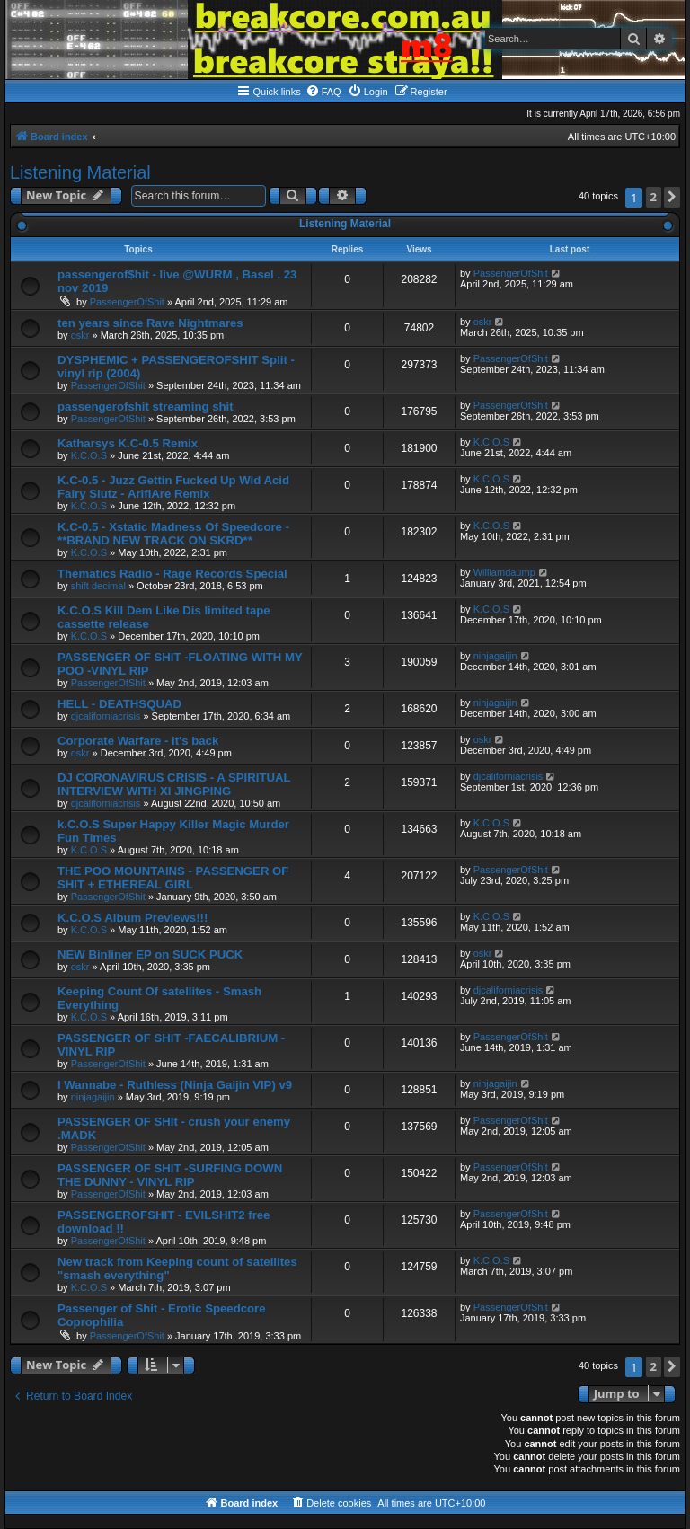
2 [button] (653, 197)
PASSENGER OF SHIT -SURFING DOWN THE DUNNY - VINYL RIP (170, 1175)
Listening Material (80, 172)
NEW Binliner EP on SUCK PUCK (150, 954)
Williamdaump (504, 572)
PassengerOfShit (127, 301)
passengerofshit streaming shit (146, 406)
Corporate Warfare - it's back (138, 740)
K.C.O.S (89, 455)
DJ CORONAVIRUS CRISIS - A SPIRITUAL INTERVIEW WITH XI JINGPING (174, 784)
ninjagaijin (495, 655)
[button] (672, 197)
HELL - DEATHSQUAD (119, 704)
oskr (80, 335)
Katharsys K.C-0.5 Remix (128, 443)
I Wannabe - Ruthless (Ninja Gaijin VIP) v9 (175, 1085)
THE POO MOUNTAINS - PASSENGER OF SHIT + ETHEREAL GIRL (173, 877)
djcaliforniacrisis (106, 716)
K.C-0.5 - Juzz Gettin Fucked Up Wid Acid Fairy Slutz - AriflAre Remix (173, 486)
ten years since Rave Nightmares (150, 323)
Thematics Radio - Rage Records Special (173, 573)
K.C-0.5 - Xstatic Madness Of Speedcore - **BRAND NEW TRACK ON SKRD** (173, 533)
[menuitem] (323, 91)
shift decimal (98, 585)
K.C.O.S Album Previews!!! (133, 917)
